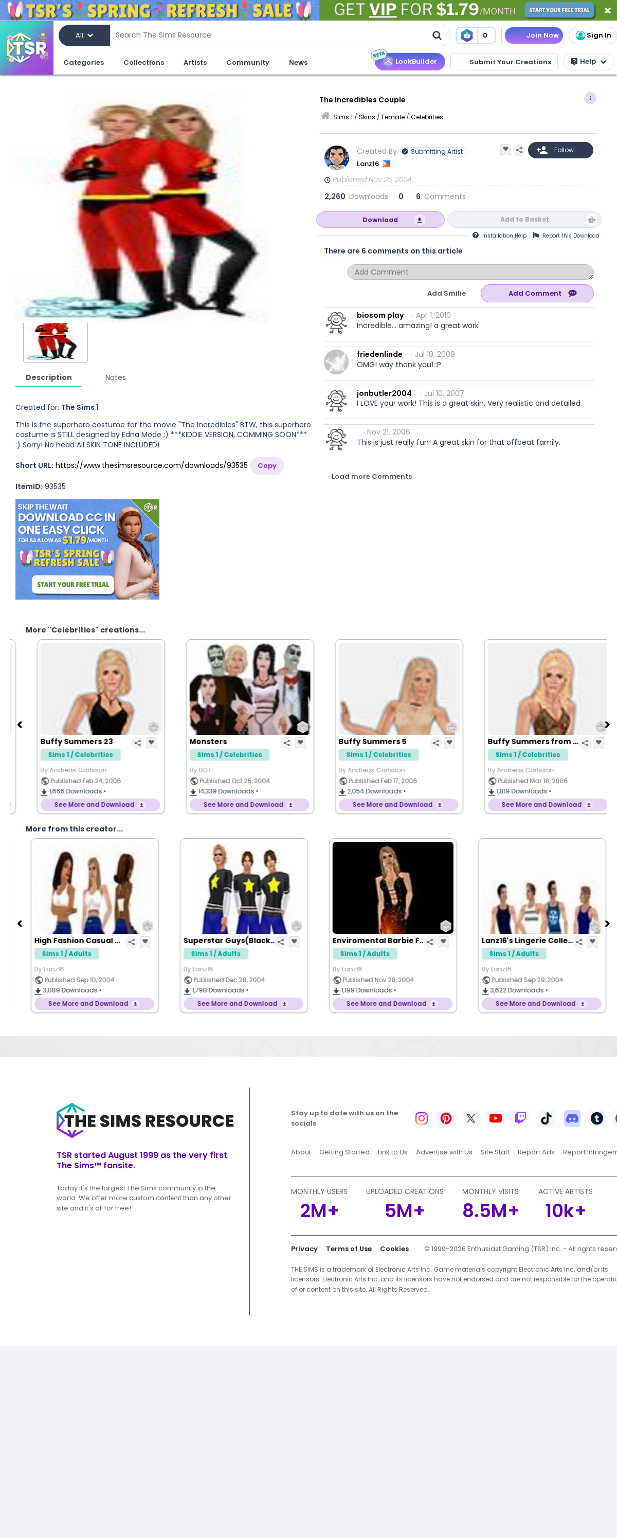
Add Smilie (446, 293)
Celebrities (427, 117)
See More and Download (83, 804)
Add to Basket (524, 219)
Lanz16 (368, 164)
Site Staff (495, 1152)
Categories (83, 62)
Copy (267, 466)
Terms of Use (349, 1249)
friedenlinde (380, 354)
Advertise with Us (444, 1152)
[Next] (608, 724)
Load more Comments (372, 476)
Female (393, 117)
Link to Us (393, 1152)
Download (380, 219)
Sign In (592, 35)
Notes (115, 377)
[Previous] (20, 724)
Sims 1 (343, 117)
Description (49, 377)
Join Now (543, 35)
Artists (195, 62)
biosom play (380, 315)
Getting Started (344, 1152)
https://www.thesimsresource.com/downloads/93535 (152, 465)
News (298, 62)
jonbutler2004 (384, 393)
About (301, 1152)
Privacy (304, 1249)
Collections (143, 62)
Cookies (394, 1249)
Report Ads (536, 1152)
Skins (367, 117)
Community (247, 62)
